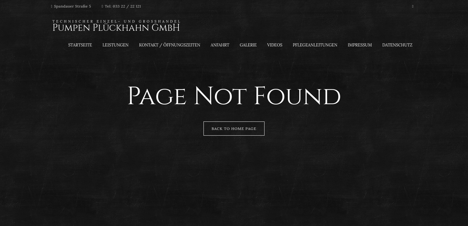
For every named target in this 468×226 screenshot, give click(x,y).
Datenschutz (397, 45)
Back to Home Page (234, 128)
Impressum (360, 45)
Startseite (80, 45)
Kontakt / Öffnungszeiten (169, 45)
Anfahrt (220, 45)
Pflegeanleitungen (315, 45)
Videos (274, 45)
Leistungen (116, 45)
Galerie (248, 45)
